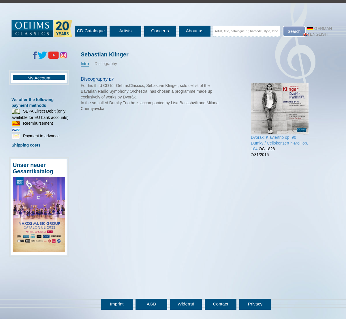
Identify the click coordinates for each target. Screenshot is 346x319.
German (319, 28)
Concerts (160, 30)
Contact (220, 303)
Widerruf (186, 303)
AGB (151, 303)
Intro (85, 63)
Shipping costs (26, 145)
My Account (38, 77)
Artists (125, 30)
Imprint (116, 303)
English (315, 34)
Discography (106, 63)
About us (195, 30)
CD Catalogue (91, 30)
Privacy (255, 303)
